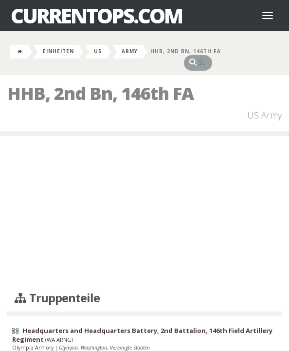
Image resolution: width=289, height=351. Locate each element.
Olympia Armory (33, 337)
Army (130, 51)
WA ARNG (59, 330)
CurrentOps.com (96, 15)
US (98, 51)
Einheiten (58, 51)
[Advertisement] (144, 204)
